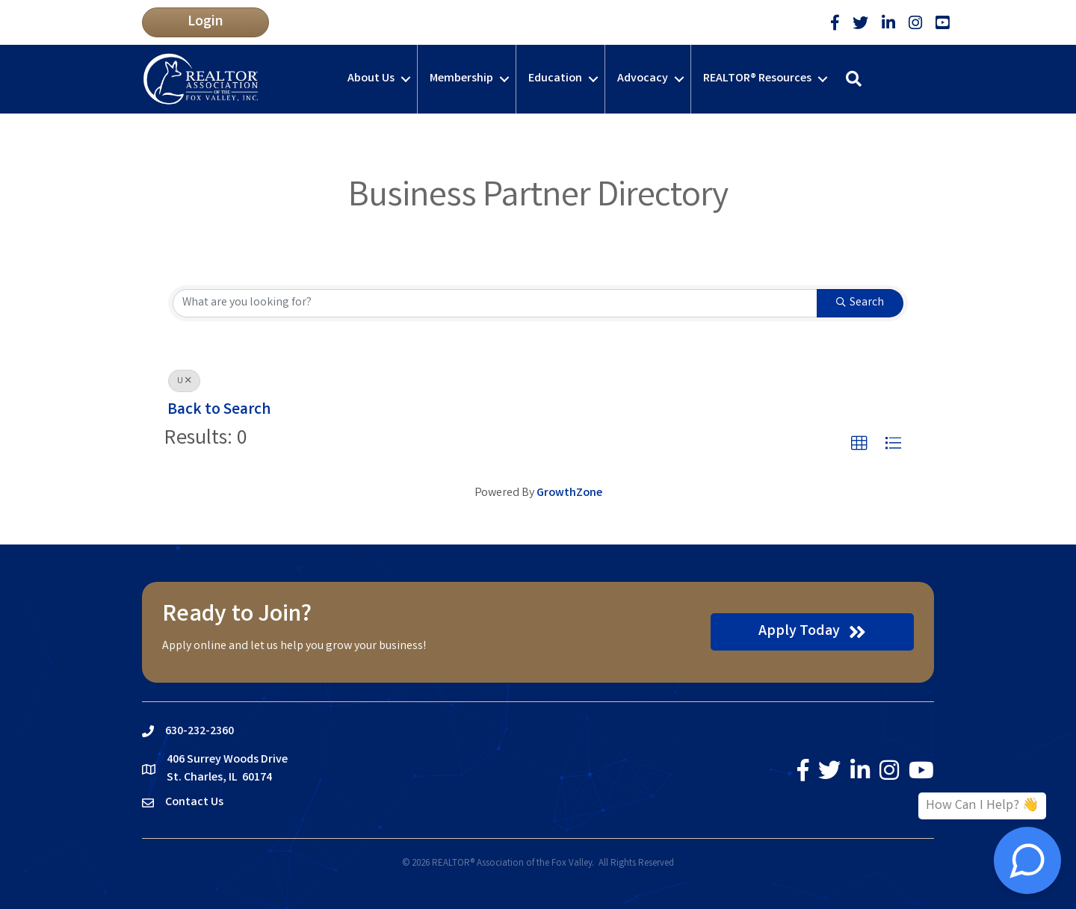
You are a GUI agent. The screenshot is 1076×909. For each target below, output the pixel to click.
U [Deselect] (184, 381)
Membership (461, 78)
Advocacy (642, 78)
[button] (205, 22)
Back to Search (218, 410)
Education (555, 78)
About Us (371, 78)
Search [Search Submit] (860, 302)
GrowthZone (569, 493)
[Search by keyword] (495, 303)
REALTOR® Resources (757, 78)
